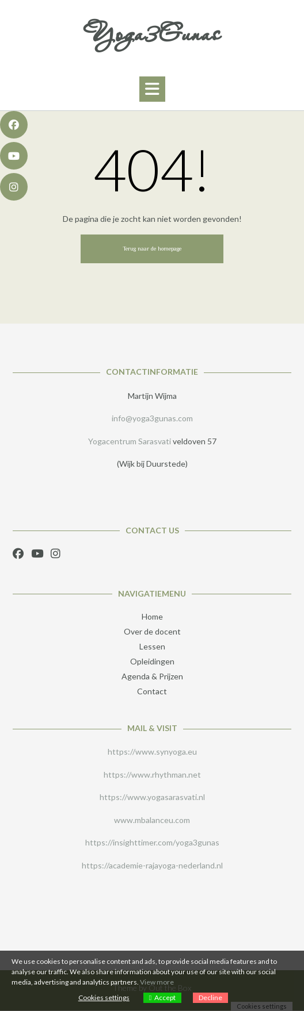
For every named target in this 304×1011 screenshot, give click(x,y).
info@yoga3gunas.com (152, 418)
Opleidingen (152, 661)
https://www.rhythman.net (152, 774)
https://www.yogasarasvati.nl (152, 797)
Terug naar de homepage (152, 248)
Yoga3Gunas (152, 33)
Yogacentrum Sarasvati (129, 441)
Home (152, 616)
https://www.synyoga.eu (152, 751)
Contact (152, 691)
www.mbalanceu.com (152, 820)
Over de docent (152, 631)
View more (157, 982)
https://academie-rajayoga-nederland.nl (152, 865)
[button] (152, 89)
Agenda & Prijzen (152, 676)
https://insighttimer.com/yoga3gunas (152, 842)
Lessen (152, 646)
